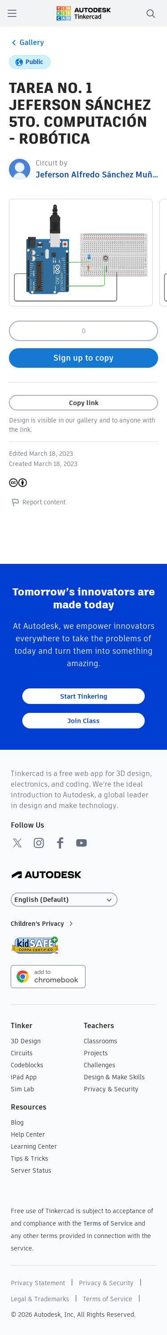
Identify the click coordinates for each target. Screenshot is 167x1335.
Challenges (99, 1065)
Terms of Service (108, 1223)
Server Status (31, 1170)
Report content (37, 502)
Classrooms (100, 1041)
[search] (150, 13)
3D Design (26, 1041)
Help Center (28, 1134)
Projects (96, 1053)
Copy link (83, 402)
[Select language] (64, 900)
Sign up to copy (83, 357)
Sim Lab (22, 1089)
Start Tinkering (83, 696)
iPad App (24, 1077)
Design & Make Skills (114, 1077)
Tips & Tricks (29, 1158)
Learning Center (34, 1146)
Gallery (26, 42)
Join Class (83, 720)
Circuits (22, 1053)
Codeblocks (27, 1065)
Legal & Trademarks (40, 1299)
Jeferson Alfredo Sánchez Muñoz (98, 174)
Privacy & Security (111, 1089)
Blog (17, 1122)
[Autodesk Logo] (46, 875)
